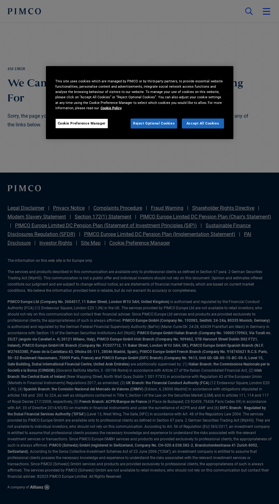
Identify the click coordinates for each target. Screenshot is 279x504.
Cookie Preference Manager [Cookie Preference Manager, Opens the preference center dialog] (82, 123)
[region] (139, 102)
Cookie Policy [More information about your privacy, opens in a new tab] (111, 107)
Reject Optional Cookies (154, 123)
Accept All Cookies (203, 123)
